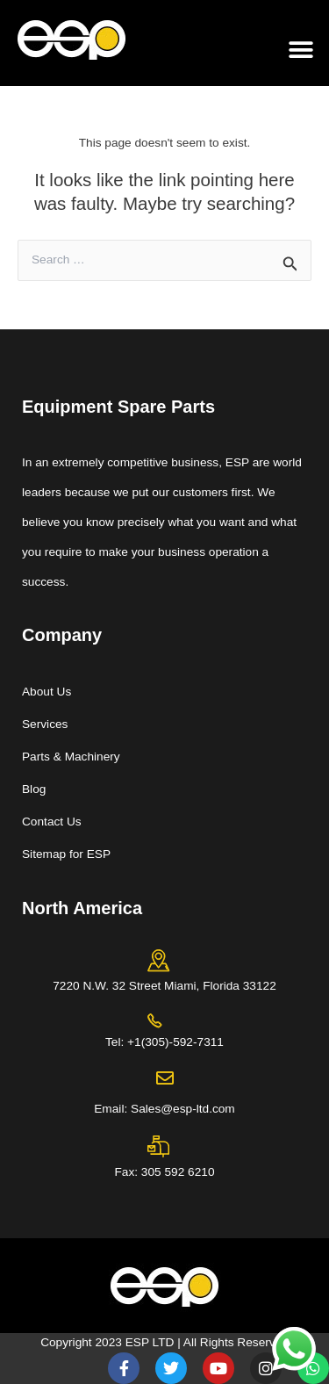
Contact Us (52, 821)
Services (45, 724)
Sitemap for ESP (66, 854)
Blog (34, 789)
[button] (300, 49)
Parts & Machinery (71, 756)
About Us (46, 691)
